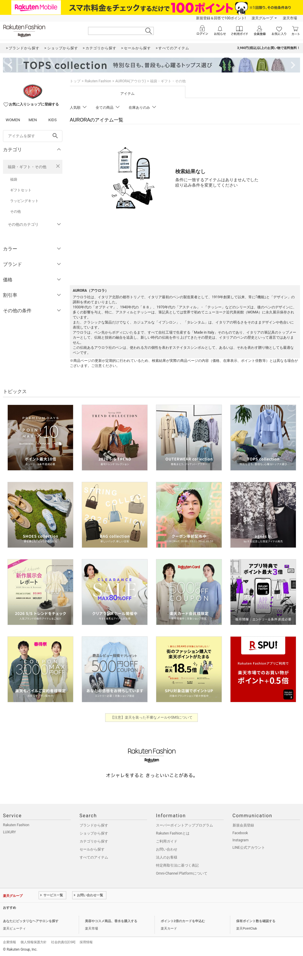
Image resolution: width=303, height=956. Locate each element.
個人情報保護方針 (33, 942)
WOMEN (13, 120)
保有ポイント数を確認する (255, 921)
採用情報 (86, 942)
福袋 (13, 179)
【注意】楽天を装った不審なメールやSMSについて (152, 717)
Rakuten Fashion (98, 81)
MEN (33, 120)
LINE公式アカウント (249, 847)
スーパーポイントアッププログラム (184, 825)
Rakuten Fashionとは (173, 833)
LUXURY (9, 832)
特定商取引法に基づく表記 (177, 865)
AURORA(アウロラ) (130, 81)
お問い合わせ (166, 849)
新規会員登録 (243, 825)
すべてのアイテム (94, 857)
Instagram (241, 840)
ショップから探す (94, 833)
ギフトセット (20, 190)
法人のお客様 (166, 857)
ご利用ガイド (166, 841)
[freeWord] (32, 136)
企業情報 (9, 942)
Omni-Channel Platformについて (181, 873)
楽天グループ (262, 18)
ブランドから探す (94, 825)
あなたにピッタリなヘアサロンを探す (31, 921)
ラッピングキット (24, 201)
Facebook (240, 833)
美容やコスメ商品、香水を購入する (111, 921)
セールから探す (92, 849)
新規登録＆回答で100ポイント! (221, 18)
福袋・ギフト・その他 (27, 167)
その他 (15, 211)
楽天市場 (290, 18)
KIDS (52, 120)
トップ (75, 81)
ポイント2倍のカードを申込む (183, 921)
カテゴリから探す (94, 841)
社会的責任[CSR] (63, 942)
